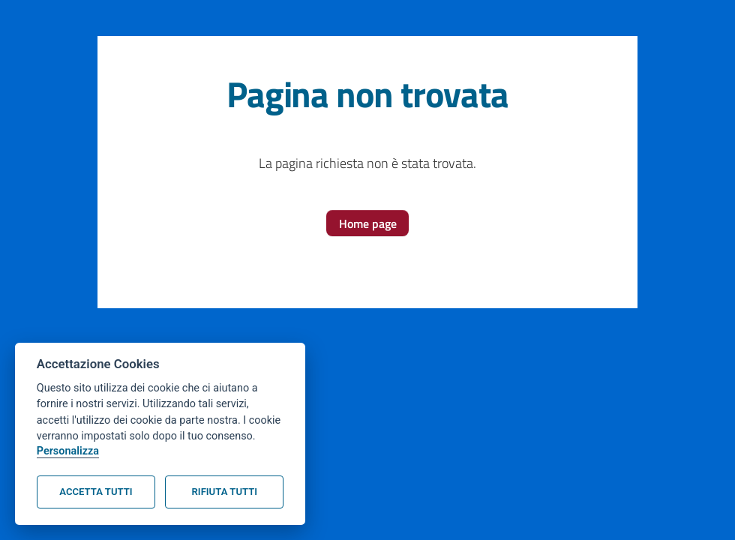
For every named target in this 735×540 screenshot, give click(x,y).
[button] (368, 223)
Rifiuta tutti (224, 491)
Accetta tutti (95, 491)
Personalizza (68, 451)
